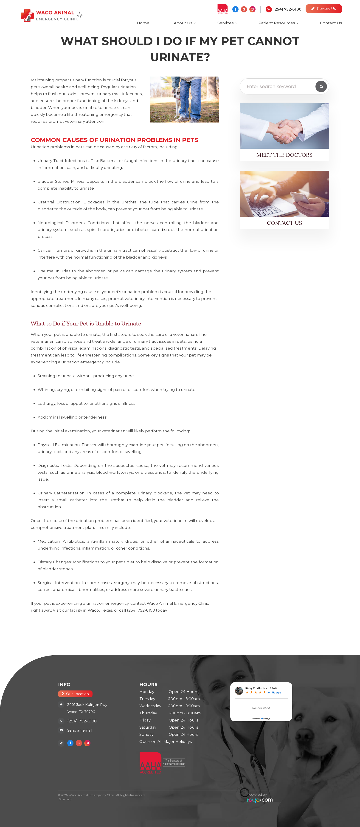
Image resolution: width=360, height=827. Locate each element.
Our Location (77, 694)
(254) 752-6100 (287, 9)
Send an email (79, 730)
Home (143, 23)
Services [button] (225, 23)
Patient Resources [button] (277, 23)
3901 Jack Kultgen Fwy (87, 704)
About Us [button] (183, 23)
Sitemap (64, 799)
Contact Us (331, 23)
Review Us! (323, 8)
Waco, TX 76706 (81, 712)
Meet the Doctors (284, 154)
